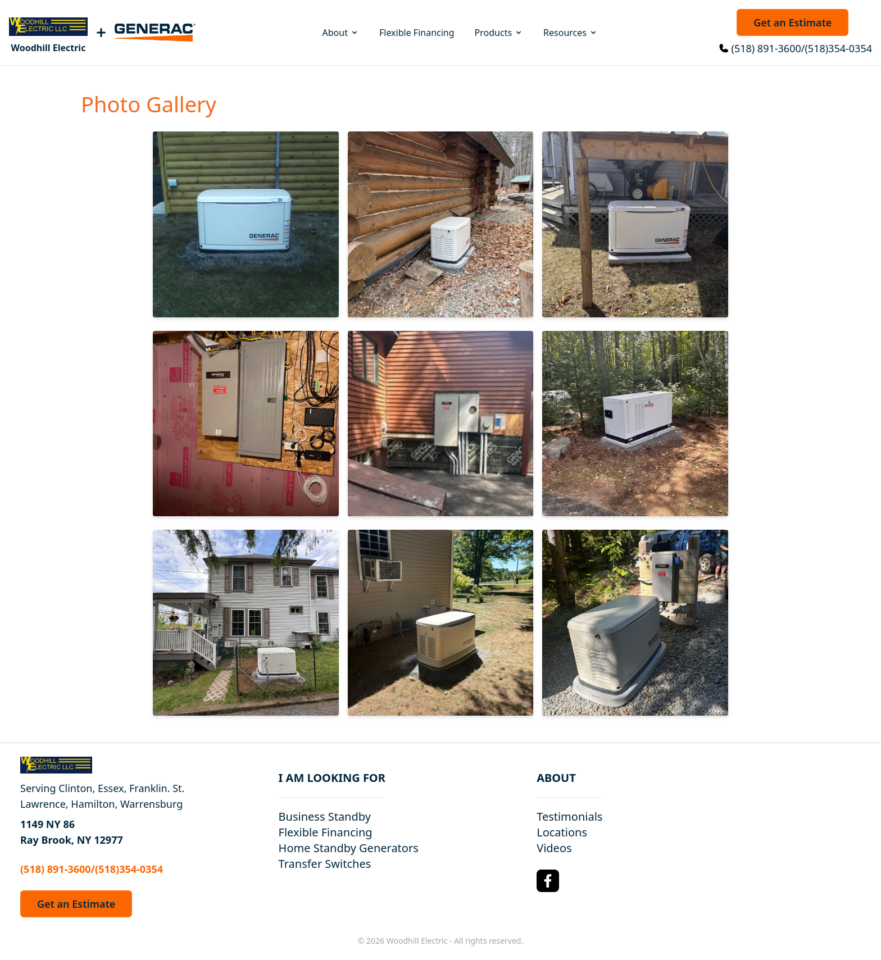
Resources (570, 32)
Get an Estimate (792, 22)
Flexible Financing (417, 32)
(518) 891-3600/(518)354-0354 (802, 48)
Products (499, 32)
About (341, 32)
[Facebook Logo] (548, 881)
